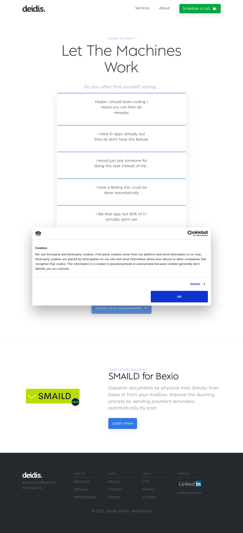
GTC (146, 481)
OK (179, 296)
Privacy (149, 489)
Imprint (114, 497)
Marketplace (85, 497)
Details (195, 284)
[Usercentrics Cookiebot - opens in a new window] (190, 234)
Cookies (150, 497)
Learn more (122, 423)
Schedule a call (200, 8)
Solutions (82, 481)
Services (142, 8)
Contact (115, 489)
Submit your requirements (121, 316)
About (164, 8)
